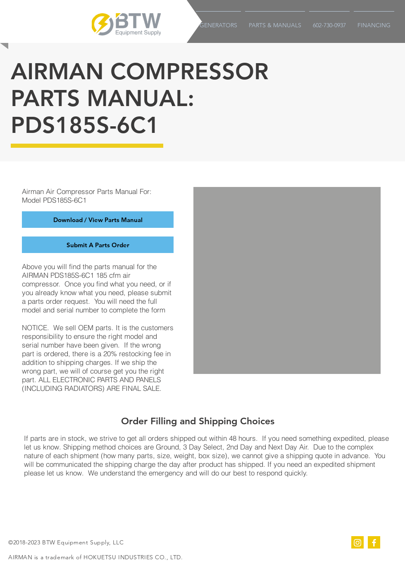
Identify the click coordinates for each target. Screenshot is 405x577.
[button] (98, 244)
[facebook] (374, 542)
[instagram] (357, 542)
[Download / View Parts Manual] (98, 219)
